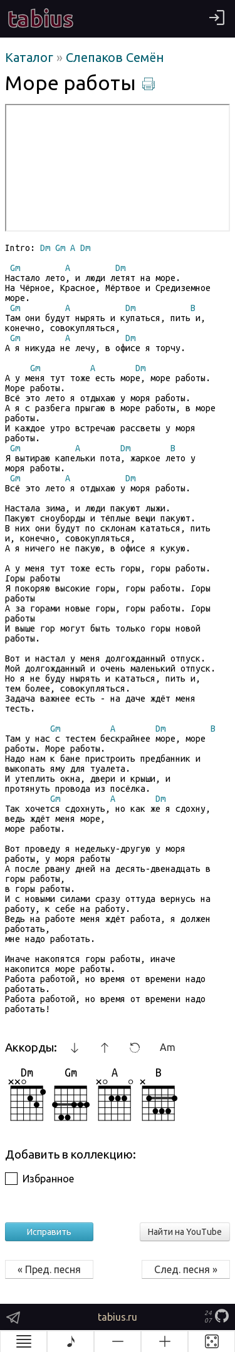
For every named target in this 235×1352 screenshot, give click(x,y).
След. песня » (185, 1269)
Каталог (30, 57)
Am (167, 1047)
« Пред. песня (49, 1269)
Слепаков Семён (115, 57)
